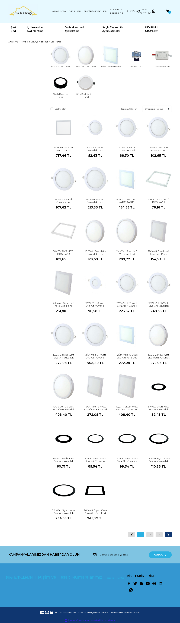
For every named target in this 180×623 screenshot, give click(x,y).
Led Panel (56, 41)
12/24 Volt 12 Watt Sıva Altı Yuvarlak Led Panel (127, 305)
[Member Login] (153, 11)
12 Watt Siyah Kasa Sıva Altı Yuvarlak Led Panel (127, 461)
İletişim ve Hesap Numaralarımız (69, 577)
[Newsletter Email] (119, 554)
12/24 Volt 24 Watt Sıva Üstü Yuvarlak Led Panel (64, 409)
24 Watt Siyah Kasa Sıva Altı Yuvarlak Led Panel (63, 513)
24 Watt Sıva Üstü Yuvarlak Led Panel (126, 254)
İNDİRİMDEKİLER (95, 11)
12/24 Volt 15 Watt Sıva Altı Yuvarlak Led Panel (158, 305)
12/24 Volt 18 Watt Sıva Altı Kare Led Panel (126, 357)
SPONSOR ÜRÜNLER (117, 11)
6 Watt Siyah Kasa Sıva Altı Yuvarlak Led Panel (63, 461)
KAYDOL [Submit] (160, 554)
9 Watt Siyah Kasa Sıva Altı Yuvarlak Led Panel (95, 461)
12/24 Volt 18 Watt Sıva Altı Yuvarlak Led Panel (63, 357)
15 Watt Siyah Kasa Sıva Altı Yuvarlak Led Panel (159, 461)
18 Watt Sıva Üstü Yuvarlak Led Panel (95, 254)
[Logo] (23, 11)
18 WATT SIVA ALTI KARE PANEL (126, 201)
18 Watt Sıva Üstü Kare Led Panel (158, 253)
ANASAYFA (59, 11)
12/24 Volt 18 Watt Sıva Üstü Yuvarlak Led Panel (158, 357)
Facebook (110, 577)
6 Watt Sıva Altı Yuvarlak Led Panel (95, 150)
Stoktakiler (60, 109)
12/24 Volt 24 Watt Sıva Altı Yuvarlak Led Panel (95, 357)
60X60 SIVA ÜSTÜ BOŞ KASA (64, 253)
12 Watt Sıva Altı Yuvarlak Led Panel (127, 150)
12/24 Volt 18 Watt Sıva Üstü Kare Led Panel (95, 409)
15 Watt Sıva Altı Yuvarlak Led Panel (158, 150)
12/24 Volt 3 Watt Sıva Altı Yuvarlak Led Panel (95, 305)
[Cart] (167, 11)
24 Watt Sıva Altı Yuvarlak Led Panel (95, 202)
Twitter (120, 577)
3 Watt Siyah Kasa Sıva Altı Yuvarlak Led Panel (158, 409)
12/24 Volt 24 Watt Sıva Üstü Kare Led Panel (126, 409)
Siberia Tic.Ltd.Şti (20, 577)
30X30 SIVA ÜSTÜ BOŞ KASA (159, 201)
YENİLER (75, 11)
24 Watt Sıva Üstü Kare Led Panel (63, 304)
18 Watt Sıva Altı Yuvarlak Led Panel (63, 202)
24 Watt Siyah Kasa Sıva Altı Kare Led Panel (95, 513)
